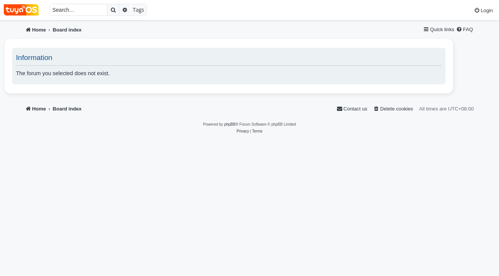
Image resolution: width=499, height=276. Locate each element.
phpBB (230, 124)
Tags (138, 9)
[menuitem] (483, 10)
